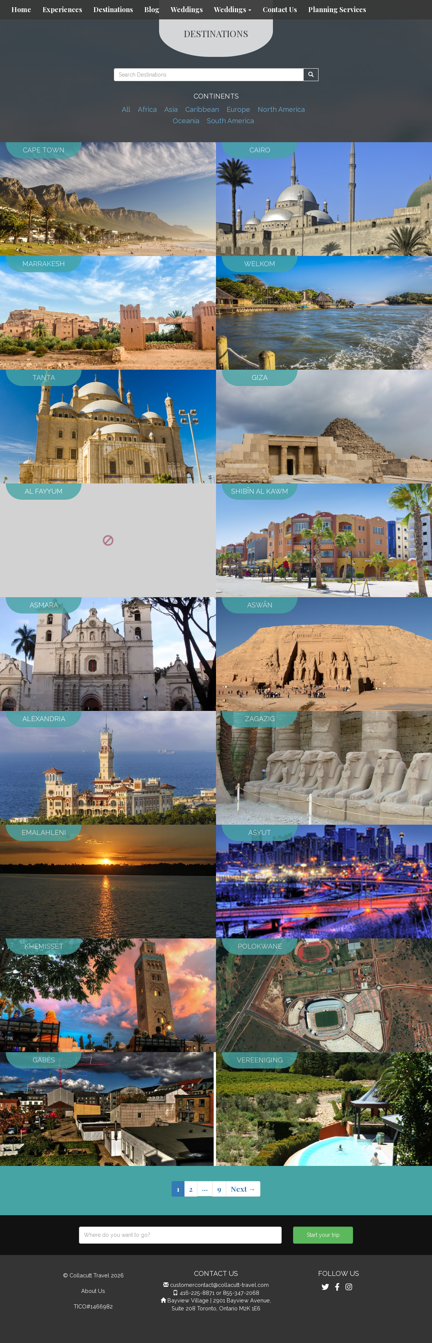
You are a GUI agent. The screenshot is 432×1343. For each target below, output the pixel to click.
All (126, 109)
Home (21, 9)
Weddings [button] (232, 9)
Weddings (187, 9)
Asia (171, 109)
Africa (147, 109)
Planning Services (337, 9)
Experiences (62, 9)
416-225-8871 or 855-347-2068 (219, 1293)
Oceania (186, 121)
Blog (151, 9)
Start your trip (323, 1235)
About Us (93, 1291)
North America (281, 109)
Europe (238, 109)
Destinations (113, 9)
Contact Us (280, 9)
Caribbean (202, 109)
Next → (243, 1189)
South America (230, 121)
